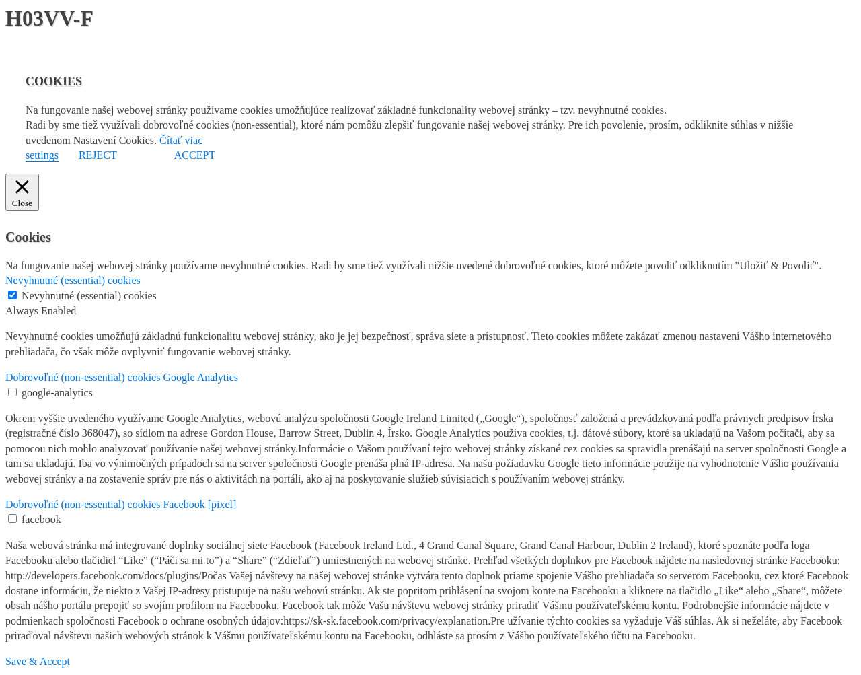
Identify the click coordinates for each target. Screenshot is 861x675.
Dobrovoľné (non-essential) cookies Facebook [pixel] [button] (120, 504)
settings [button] (42, 155)
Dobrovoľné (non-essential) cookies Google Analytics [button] (121, 377)
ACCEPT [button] (194, 155)
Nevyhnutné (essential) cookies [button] (73, 280)
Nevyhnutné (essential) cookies (89, 295)
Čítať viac (180, 140)
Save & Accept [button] (37, 661)
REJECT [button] (98, 155)
